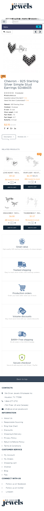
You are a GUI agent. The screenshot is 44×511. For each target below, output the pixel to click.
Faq (5, 475)
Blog (6, 471)
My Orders (8, 459)
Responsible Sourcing (13, 422)
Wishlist (7, 467)
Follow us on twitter (15, 488)
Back (7, 32)
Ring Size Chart (11, 426)
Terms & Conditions (12, 446)
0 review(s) (19, 93)
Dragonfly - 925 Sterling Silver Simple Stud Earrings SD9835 (12, 213)
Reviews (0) (22, 137)
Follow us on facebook (16, 484)
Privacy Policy (10, 438)
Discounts (8, 430)
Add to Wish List (10, 95)
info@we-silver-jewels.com (15, 409)
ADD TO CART (12, 187)
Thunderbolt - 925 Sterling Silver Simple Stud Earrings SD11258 (32, 213)
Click (25, 98)
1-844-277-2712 (10, 401)
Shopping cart (10, 463)
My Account (9, 455)
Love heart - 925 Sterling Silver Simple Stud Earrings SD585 (12, 173)
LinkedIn (9, 492)
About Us (8, 418)
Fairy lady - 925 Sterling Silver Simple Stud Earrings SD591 (32, 173)
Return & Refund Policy (14, 442)
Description (8, 137)
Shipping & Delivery (12, 434)
